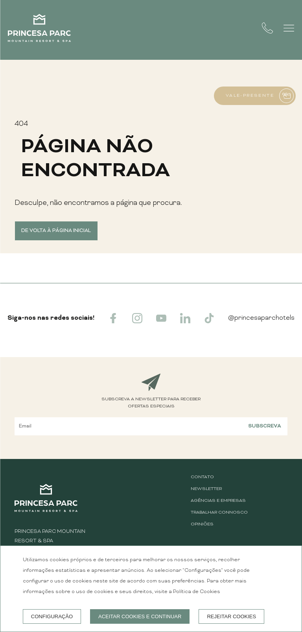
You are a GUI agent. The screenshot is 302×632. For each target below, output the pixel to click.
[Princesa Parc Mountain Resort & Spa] (39, 30)
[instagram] (137, 322)
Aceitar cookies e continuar (139, 616)
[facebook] (113, 322)
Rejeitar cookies (231, 616)
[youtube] (161, 322)
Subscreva (264, 426)
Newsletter (206, 489)
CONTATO (202, 477)
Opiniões (202, 524)
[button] (289, 28)
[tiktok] (209, 322)
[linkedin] (185, 322)
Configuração (52, 616)
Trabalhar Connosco (219, 512)
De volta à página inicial (56, 231)
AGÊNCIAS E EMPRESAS (218, 500)
